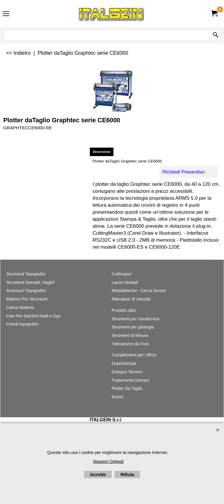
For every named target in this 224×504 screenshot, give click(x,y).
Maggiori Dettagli (108, 461)
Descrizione (101, 151)
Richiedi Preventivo (183, 172)
